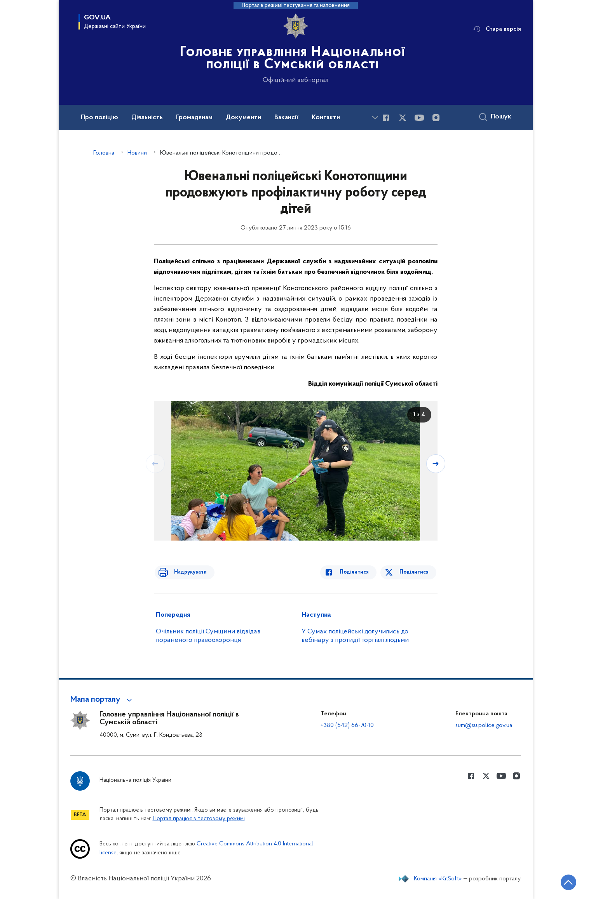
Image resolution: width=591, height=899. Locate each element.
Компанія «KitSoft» (438, 879)
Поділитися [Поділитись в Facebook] (358, 572)
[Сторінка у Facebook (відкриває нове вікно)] (386, 117)
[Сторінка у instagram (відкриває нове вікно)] (436, 117)
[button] (102, 699)
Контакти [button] (326, 117)
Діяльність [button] (147, 117)
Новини (137, 153)
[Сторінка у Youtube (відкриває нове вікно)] (419, 117)
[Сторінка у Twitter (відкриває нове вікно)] (402, 117)
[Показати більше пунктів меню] (375, 117)
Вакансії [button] (286, 117)
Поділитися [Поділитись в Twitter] (415, 572)
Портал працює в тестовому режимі (199, 819)
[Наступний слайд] (436, 463)
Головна (103, 153)
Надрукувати (185, 572)
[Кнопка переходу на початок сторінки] (562, 881)
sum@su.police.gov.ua (483, 725)
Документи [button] (243, 117)
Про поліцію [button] (99, 117)
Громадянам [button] (194, 117)
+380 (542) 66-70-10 (347, 725)
